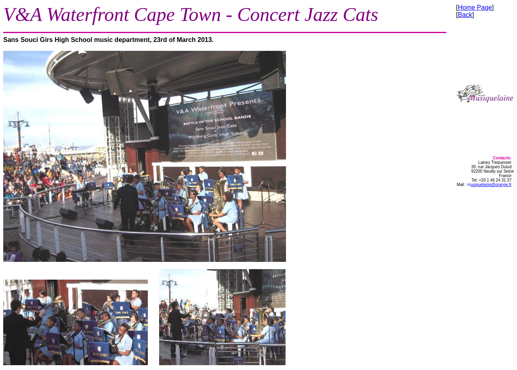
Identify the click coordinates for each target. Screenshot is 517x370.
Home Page (475, 7)
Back (465, 14)
